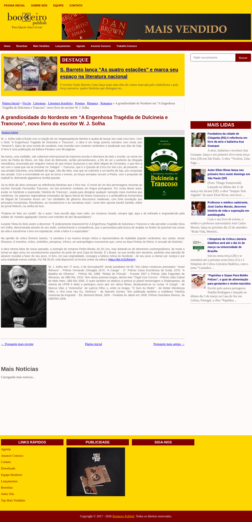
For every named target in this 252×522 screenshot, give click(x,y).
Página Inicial (10, 103)
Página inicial (93, 344)
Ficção (26, 103)
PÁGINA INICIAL (14, 5)
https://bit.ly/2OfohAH (122, 259)
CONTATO (75, 5)
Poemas (80, 103)
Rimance (92, 103)
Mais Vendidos (41, 46)
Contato (6, 462)
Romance (106, 103)
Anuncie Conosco (101, 46)
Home (7, 46)
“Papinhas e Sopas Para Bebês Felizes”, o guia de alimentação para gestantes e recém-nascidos (229, 279)
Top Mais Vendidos (13, 500)
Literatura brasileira (60, 103)
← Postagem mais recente (17, 344)
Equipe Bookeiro (11, 474)
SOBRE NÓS (39, 5)
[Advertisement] (93, 408)
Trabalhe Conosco (127, 46)
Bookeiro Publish (123, 516)
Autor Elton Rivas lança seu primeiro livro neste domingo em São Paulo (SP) (229, 174)
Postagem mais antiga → (169, 344)
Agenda (80, 46)
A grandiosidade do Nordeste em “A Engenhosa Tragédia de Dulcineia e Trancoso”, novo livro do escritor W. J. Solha (84, 120)
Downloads (8, 468)
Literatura (39, 103)
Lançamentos (62, 46)
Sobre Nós (7, 494)
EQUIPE (58, 5)
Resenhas (21, 46)
